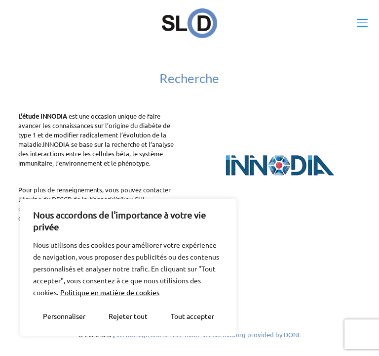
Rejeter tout (128, 316)
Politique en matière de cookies (109, 292)
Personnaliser (64, 316)
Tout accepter (192, 316)
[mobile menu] (363, 22)
